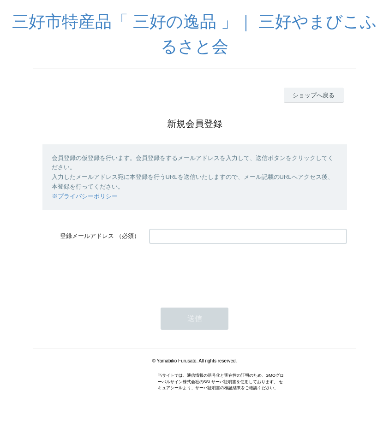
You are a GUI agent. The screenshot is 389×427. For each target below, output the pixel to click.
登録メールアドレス (87, 235)
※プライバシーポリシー (85, 196)
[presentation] (219, 271)
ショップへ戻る (314, 95)
